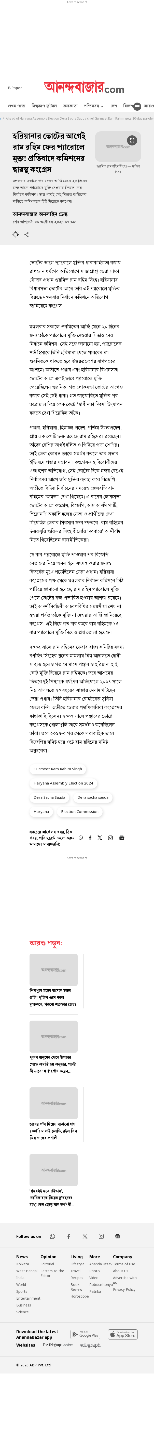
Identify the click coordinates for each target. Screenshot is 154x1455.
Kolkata (22, 1264)
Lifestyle (78, 1264)
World (21, 1284)
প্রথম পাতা (16, 106)
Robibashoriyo (101, 1284)
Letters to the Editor (52, 1273)
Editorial (47, 1264)
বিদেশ (128, 106)
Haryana (41, 811)
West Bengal (26, 1270)
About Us (120, 1270)
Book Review (76, 1287)
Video (94, 1277)
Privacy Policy (124, 1289)
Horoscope (80, 1296)
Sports (21, 1291)
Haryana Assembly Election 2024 (63, 783)
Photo (94, 1270)
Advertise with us (125, 1280)
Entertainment (28, 1298)
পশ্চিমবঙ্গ (94, 106)
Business (23, 1305)
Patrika (95, 1291)
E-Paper (15, 87)
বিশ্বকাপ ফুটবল (44, 106)
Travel (75, 1270)
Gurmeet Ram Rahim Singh (58, 768)
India (20, 1277)
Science (22, 1312)
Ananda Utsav (100, 1264)
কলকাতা (70, 106)
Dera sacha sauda (92, 797)
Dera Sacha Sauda (49, 797)
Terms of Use (124, 1264)
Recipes (77, 1277)
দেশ (113, 106)
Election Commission (80, 811)
